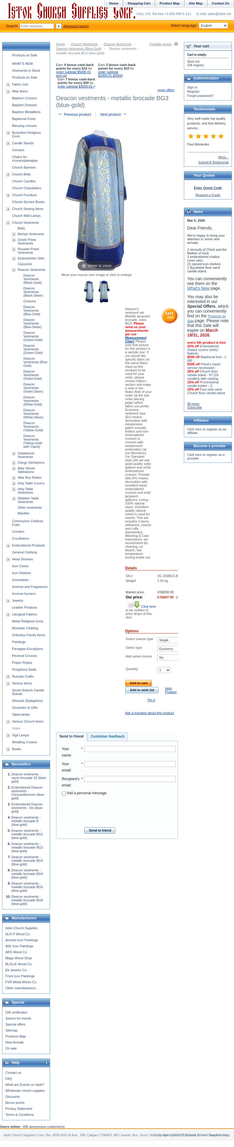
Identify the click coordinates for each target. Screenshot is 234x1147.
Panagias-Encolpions (27, 649)
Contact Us (220, 3)
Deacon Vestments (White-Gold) (32, 400)
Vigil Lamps (20, 735)
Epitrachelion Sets (31, 258)
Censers (18, 150)
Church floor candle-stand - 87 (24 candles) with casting (202, 375)
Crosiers (18, 531)
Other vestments (30, 507)
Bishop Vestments (31, 234)
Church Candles (24, 181)
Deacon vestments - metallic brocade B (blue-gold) (26, 821)
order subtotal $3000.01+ (76, 86)
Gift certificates (16, 1012)
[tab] (71, 736)
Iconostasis (20, 580)
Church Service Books (28, 202)
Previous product (74, 114)
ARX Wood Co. (16, 952)
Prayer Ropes (22, 662)
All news (193, 404)
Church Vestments (84, 44)
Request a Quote (207, 195)
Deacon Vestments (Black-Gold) (32, 279)
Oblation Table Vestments (28, 500)
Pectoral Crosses (24, 655)
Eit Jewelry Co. (16, 970)
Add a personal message (84, 793)
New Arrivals (14, 1042)
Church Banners (24, 167)
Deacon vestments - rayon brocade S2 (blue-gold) (29, 777)
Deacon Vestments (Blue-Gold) (79, 48)
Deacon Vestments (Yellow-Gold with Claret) (32, 441)
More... (223, 157)
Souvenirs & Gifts (25, 707)
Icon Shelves (21, 573)
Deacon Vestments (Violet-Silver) (33, 387)
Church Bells (21, 174)
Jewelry (17, 600)
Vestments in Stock (26, 70)
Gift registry (195, 65)
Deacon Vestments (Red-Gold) (35, 362)
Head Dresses (22, 559)
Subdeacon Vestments (26, 455)
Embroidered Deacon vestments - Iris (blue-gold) (27, 807)
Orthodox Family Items (28, 635)
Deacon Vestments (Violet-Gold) (32, 375)
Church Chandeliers (26, 188)
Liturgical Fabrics (24, 614)
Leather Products (24, 607)
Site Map (195, 3)
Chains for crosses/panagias (25, 158)
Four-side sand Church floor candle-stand (206, 391)
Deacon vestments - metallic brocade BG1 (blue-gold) (27, 834)
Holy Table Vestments (25, 490)
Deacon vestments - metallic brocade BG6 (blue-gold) (27, 900)
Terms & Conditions (19, 1114)
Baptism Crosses (24, 98)
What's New (198, 288)
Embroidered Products (28, 545)
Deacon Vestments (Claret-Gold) (33, 336)
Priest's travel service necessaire (203, 366)
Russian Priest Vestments (28, 250)
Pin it (151, 700)
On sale (11, 1048)
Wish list (193, 61)
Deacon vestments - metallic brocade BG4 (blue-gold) (27, 873)
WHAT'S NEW (22, 63)
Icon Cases (20, 566)
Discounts (12, 1096)
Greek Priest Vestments (27, 241)
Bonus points (15, 1102)
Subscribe (194, 407)
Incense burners (24, 593)
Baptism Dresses (24, 105)
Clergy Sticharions (31, 462)
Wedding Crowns (24, 742)
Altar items (20, 91)
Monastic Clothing (25, 628)
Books (16, 749)
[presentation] (118, 809)
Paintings (19, 642)
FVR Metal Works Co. (21, 982)
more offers (166, 90)
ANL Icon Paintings (19, 946)
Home (60, 44)
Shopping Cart (139, 3)
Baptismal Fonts (24, 119)
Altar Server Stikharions (26, 470)
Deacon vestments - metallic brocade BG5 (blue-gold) (27, 887)
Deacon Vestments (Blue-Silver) (32, 323)
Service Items (22, 683)
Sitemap (11, 1030)
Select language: (199, 25)
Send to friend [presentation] (71, 736)
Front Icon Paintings (20, 976)
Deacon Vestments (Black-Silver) (33, 291)
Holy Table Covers (31, 483)
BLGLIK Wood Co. (18, 964)
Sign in (192, 87)
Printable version (161, 44)
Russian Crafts (23, 676)
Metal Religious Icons (28, 621)
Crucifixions (20, 538)
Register (193, 91)
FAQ (8, 1078)
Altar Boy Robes (29, 477)
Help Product (170, 690)
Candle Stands (23, 143)
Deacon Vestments (117, 44)
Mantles (23, 513)
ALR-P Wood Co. (18, 934)
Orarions (29, 301)
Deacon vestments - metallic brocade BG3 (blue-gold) (27, 860)
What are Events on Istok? (24, 1084)
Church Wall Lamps (26, 215)
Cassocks (25, 264)
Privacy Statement (18, 1108)
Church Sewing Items (28, 209)
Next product (113, 114)
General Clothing (24, 552)
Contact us (13, 1072)
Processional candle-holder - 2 (203, 384)
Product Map (170, 3)
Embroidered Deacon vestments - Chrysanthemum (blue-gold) (28, 793)
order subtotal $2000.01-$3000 (110, 73)
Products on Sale (24, 55)
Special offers (15, 1024)
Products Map (15, 1036)
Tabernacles (21, 714)
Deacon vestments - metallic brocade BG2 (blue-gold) (27, 847)
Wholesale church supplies (25, 1090)
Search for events (18, 1018)
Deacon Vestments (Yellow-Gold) (33, 426)
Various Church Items (28, 721)
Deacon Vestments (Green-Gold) (33, 349)
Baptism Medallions (26, 112)
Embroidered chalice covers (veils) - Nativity (203, 349)
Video (16, 728)
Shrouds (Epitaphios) (27, 700)
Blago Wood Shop (18, 958)
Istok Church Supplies (21, 928)
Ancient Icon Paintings (21, 940)
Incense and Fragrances (30, 586)
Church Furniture (24, 195)
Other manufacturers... (21, 988)
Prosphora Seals (24, 669)
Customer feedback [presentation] (107, 736)
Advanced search (76, 26)
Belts (21, 228)
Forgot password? (200, 95)
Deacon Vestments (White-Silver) (33, 413)
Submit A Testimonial (213, 162)
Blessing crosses (24, 125)
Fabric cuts (20, 84)
